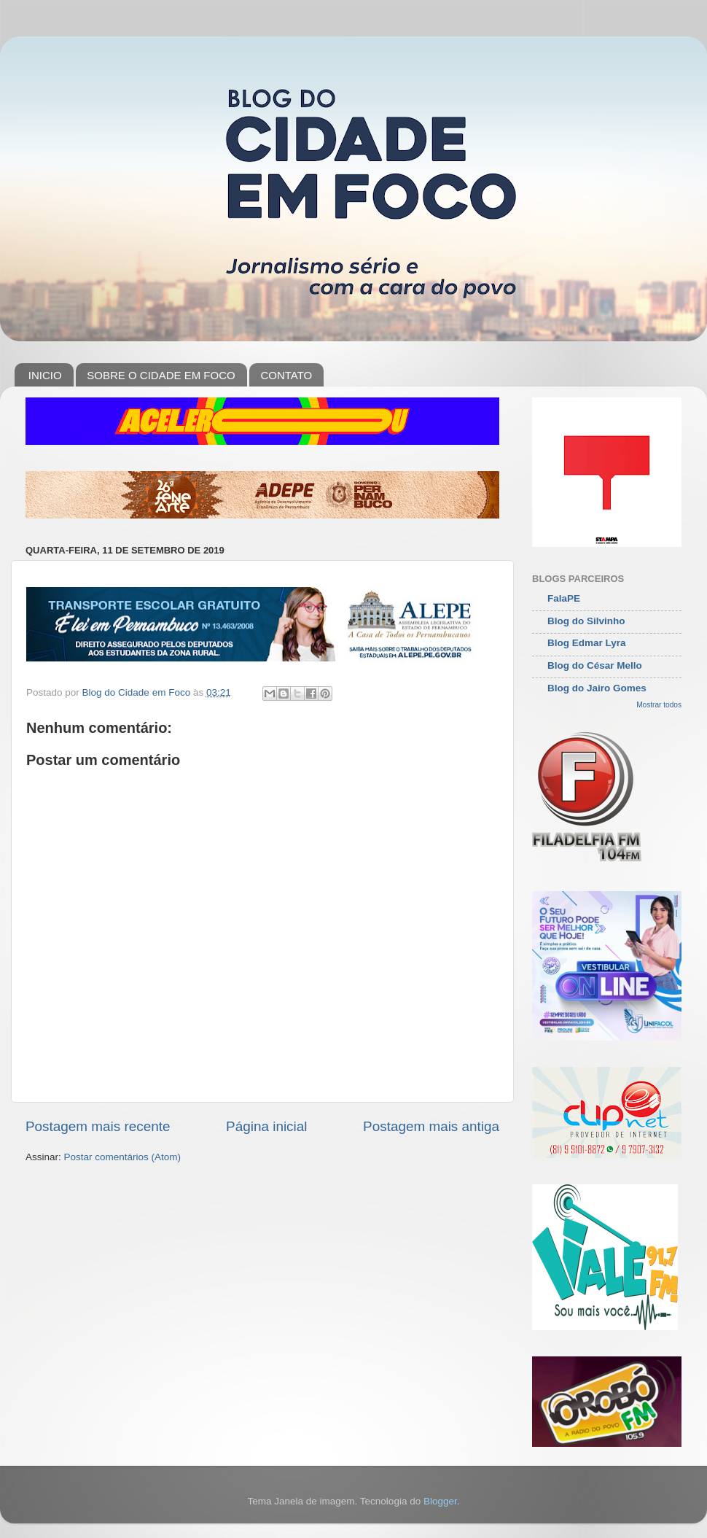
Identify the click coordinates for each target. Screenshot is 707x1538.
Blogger (440, 1501)
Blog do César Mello (594, 665)
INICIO (45, 375)
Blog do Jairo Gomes (597, 688)
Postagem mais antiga (431, 1126)
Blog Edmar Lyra (586, 642)
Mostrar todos (658, 705)
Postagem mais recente (98, 1126)
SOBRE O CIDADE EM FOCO (161, 375)
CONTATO (286, 375)
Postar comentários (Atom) (122, 1156)
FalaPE (563, 598)
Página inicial (266, 1126)
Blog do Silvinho (586, 620)
